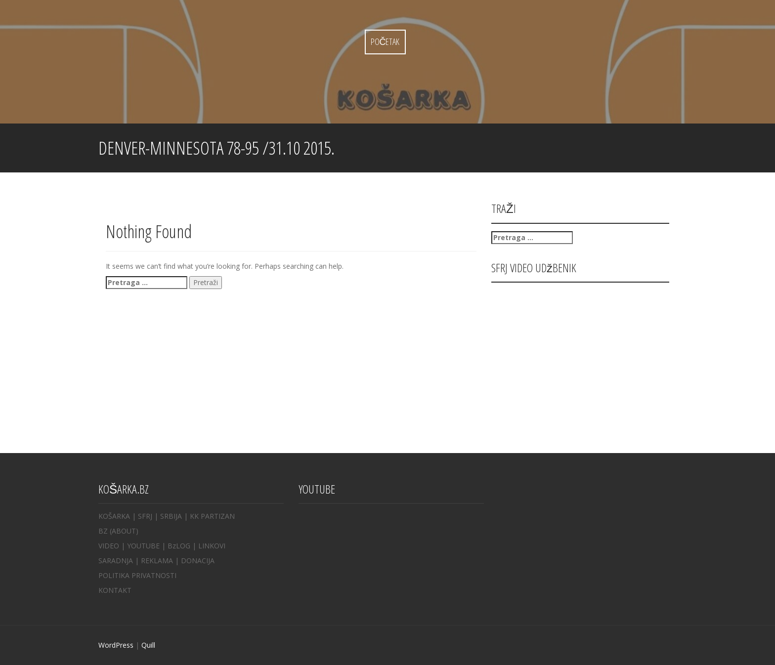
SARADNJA (115, 560)
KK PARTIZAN (212, 516)
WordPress (115, 645)
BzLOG (179, 545)
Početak (385, 41)
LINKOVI (211, 545)
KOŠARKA (114, 516)
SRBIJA (171, 516)
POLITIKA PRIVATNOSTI (137, 575)
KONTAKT (114, 590)
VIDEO (108, 545)
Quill (148, 645)
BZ (103, 531)
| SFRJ (142, 516)
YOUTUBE (143, 545)
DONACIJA (198, 560)
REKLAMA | (161, 560)
